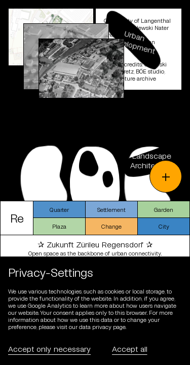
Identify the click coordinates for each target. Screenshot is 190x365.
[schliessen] (95, 100)
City (164, 226)
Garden (163, 209)
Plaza (59, 226)
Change (111, 226)
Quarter (59, 209)
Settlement (111, 209)
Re (17, 217)
